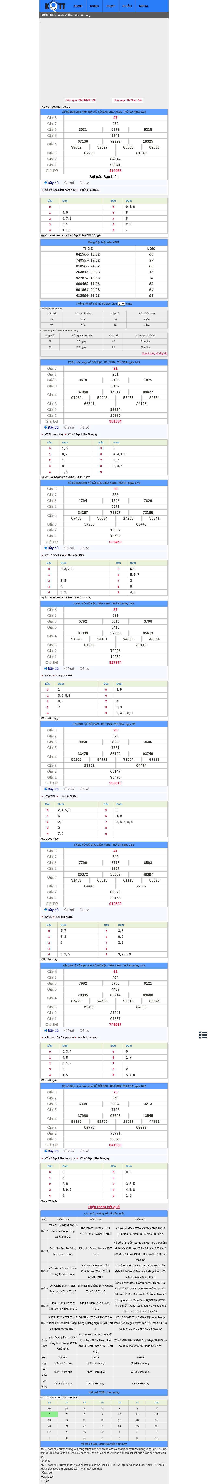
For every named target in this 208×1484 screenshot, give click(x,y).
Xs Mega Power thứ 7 (135, 1298)
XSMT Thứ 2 (103, 1209)
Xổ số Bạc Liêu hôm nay (77, 87)
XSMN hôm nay (63, 1338)
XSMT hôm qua (95, 1347)
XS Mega (142, 1281)
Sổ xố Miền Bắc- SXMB (130, 1258)
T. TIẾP (44, 1456)
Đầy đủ (51, 158)
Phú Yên (86, 1203)
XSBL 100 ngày (82, 573)
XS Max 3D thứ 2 (153, 1209)
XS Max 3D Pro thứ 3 (146, 1229)
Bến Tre (64, 1224)
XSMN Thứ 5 (68, 1267)
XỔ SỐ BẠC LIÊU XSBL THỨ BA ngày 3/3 (109, 699)
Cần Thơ (54, 1244)
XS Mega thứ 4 (152, 1246)
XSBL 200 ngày (49, 693)
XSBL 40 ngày (48, 1176)
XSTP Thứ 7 (70, 1292)
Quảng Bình (97, 1261)
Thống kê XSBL (89, 165)
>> (64, 1373)
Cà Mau (56, 1206)
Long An (55, 1304)
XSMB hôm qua (140, 1347)
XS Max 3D (135, 1209)
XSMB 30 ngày (140, 1359)
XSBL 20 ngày (48, 1055)
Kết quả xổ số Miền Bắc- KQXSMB (136, 1275)
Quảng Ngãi (92, 1298)
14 (66, 1395)
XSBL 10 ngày (48, 935)
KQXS (45, 82)
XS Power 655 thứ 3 (154, 1224)
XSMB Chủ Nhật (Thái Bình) (150, 1315)
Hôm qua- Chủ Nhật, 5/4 (80, 75)
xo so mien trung (97, 1474)
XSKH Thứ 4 (102, 1246)
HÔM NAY (46, 1448)
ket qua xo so (116, 1474)
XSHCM (54, 1201)
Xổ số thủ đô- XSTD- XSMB (132, 1203)
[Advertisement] (70, 45)
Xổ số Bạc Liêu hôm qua (77, 1061)
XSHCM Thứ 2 (68, 1201)
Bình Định (84, 1261)
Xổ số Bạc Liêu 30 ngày (83, 409)
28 (66, 1407)
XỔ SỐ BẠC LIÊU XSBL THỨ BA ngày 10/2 (119, 1061)
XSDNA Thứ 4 (101, 1241)
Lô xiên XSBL (68, 771)
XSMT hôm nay (96, 1338)
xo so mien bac (57, 1474)
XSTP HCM (55, 1292)
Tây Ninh (55, 1267)
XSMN (94, 6)
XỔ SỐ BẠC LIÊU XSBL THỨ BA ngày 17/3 (114, 458)
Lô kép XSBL (64, 892)
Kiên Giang (55, 1313)
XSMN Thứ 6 (69, 1284)
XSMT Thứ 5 (97, 1267)
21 (66, 1401)
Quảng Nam (97, 1224)
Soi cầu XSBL (76, 530)
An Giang (55, 1261)
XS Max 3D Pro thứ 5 (136, 1269)
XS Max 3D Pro (123, 1229)
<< (41, 1373)
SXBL (77, 820)
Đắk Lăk (84, 1224)
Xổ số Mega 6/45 (128, 1321)
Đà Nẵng (87, 1241)
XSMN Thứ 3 (65, 1229)
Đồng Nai (65, 1244)
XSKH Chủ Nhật (102, 1310)
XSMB (78, 6)
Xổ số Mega (135, 1246)
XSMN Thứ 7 (68, 1304)
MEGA (143, 6)
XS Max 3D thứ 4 (145, 1252)
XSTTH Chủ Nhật (88, 1321)
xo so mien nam (76, 1474)
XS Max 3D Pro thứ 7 (131, 1304)
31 (66, 1384)
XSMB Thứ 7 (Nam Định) (139, 1292)
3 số (84, 158)
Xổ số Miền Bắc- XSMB (128, 1218)
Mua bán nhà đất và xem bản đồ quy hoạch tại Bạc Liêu (73, 1482)
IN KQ (44, 1468)
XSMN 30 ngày (63, 1359)
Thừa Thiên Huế (101, 1203)
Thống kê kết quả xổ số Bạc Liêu (96, 279)
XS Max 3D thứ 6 (147, 1287)
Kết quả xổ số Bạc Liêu (77, 941)
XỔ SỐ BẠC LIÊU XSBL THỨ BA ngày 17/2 (119, 941)
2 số (69, 158)
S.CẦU (127, 6)
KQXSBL (78, 699)
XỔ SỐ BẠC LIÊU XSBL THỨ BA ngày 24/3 (113, 337)
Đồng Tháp (68, 1206)
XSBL (66, 82)
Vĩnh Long (55, 1284)
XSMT (110, 6)
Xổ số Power (128, 1264)
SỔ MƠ (44, 1464)
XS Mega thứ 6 (157, 1281)
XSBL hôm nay (77, 337)
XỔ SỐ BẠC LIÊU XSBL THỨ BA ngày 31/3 (119, 87)
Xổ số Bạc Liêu (77, 458)
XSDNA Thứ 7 (98, 1292)
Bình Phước (56, 1298)
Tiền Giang (62, 1318)
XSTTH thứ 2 (87, 1209)
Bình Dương (57, 1278)
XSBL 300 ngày (49, 814)
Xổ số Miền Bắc (123, 1315)
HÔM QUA (46, 1452)
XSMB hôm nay (140, 1338)
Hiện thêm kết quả (104, 1183)
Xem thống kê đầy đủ (154, 328)
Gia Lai (84, 1278)
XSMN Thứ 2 (63, 1212)
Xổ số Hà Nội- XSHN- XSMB (132, 1241)
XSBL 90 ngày (81, 452)
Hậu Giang (70, 1298)
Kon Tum (85, 1315)
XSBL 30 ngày (93, 210)
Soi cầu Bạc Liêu (104, 152)
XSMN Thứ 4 (66, 1249)
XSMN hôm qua (63, 1347)
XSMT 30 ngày (95, 1359)
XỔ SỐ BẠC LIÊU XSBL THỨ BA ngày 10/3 (108, 579)
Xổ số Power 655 (131, 1224)
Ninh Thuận (96, 1278)
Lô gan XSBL (64, 651)
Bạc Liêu (54, 1224)
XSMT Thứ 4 (95, 1252)
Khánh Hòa (87, 1246)
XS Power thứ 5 (146, 1264)
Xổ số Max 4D (157, 1269)
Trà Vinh (70, 1278)
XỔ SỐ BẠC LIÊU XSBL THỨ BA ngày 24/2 (108, 820)
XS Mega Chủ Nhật (151, 1321)
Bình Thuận (69, 1261)
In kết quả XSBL (88, 1013)
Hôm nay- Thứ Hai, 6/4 (128, 75)
